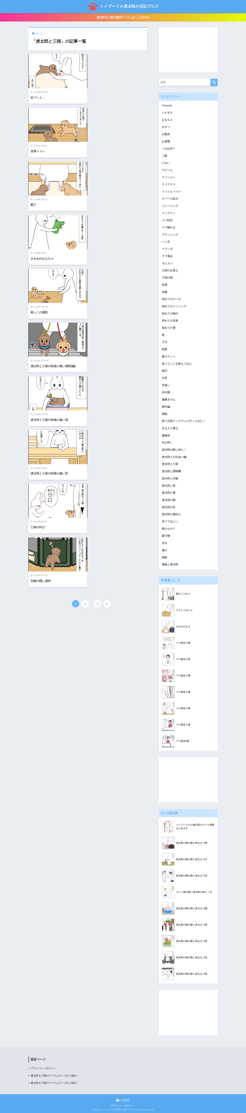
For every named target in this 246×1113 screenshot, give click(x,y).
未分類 (166, 392)
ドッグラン (168, 213)
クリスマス (168, 184)
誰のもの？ (168, 528)
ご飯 (164, 155)
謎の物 (166, 535)
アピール (167, 170)
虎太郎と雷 (168, 492)
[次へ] (107, 328)
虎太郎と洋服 (170, 478)
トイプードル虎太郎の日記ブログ (123, 6)
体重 (164, 292)
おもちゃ (167, 119)
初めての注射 (170, 320)
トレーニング (170, 205)
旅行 (164, 370)
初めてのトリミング (174, 306)
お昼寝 (166, 141)
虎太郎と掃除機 (171, 471)
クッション (168, 177)
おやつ (166, 127)
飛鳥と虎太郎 (170, 564)
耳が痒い (167, 442)
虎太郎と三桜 (170, 464)
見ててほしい (170, 521)
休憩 (164, 284)
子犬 (164, 342)
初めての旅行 (170, 313)
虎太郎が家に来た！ (174, 449)
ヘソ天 (166, 241)
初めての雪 (168, 327)
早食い (166, 385)
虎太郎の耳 (168, 507)
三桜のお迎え (170, 270)
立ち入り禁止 (170, 428)
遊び (164, 550)
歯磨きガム (168, 399)
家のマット (168, 356)
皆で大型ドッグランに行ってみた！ (183, 421)
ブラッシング (170, 234)
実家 (164, 349)
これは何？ (168, 148)
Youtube (167, 105)
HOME (123, 1100)
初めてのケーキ (171, 299)
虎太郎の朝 (168, 500)
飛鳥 (164, 557)
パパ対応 (167, 220)
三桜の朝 (167, 277)
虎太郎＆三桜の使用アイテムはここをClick (123, 17)
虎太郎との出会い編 (174, 457)
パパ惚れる (168, 227)
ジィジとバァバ (171, 191)
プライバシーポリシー (43, 1068)
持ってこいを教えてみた (177, 363)
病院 (164, 414)
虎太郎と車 (168, 485)
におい (166, 162)
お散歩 (166, 134)
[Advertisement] (188, 49)
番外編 (166, 406)
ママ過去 (167, 256)
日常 (164, 378)
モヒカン (167, 263)
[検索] (214, 82)
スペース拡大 (170, 198)
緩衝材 (166, 435)
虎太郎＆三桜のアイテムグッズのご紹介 (53, 1075)
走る (164, 543)
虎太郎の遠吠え (171, 514)
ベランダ (167, 248)
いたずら (167, 112)
